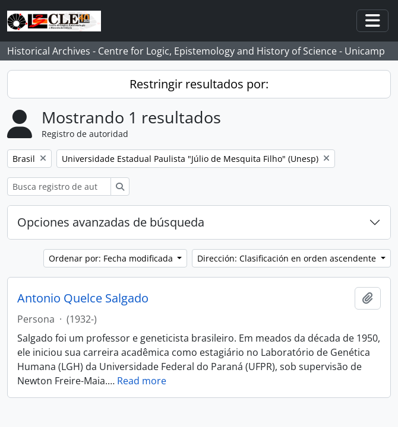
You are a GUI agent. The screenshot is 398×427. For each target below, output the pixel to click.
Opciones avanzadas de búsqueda (110, 222)
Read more (141, 380)
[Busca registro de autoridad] (59, 186)
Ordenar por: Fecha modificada (112, 258)
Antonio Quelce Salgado (83, 298)
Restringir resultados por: (199, 84)
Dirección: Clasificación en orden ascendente (287, 258)
